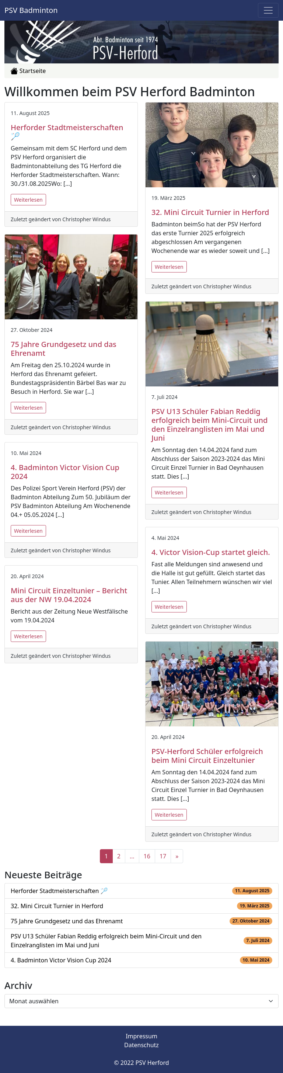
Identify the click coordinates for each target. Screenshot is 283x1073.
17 (163, 856)
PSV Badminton (31, 10)
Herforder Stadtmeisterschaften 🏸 (59, 891)
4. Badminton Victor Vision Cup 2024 (61, 960)
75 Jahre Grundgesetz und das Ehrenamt (67, 921)
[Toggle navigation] (268, 10)
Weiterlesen (28, 199)
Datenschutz (141, 1045)
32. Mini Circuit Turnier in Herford (57, 906)
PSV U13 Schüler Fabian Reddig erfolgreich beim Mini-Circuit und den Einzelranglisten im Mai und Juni (106, 940)
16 (147, 856)
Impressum (141, 1036)
